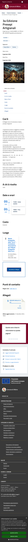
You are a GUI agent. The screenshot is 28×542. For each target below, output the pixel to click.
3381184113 (13, 288)
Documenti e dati (7, 418)
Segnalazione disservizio (9, 505)
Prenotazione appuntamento (10, 503)
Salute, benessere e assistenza (14, 452)
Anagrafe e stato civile (9, 426)
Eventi (19, 13)
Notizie (5, 463)
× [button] (26, 518)
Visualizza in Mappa (14, 269)
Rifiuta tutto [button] (14, 536)
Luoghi (5, 475)
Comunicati (6, 466)
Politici (5, 413)
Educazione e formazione (12, 445)
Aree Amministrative (8, 406)
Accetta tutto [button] (14, 533)
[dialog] (14, 529)
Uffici (4, 409)
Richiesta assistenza (8, 510)
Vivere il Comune (11, 13)
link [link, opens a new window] (7, 529)
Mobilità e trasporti (8, 437)
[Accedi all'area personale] (22, 2)
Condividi (6, 38)
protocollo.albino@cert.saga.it (11, 494)
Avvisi (4, 468)
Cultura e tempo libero (9, 428)
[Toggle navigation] (3, 6)
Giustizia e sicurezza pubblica (13, 447)
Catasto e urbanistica (8, 435)
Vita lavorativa (7, 430)
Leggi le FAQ (6, 508)
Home (3, 13)
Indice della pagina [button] (9, 88)
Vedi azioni (6, 41)
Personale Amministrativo (10, 416)
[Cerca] (25, 6)
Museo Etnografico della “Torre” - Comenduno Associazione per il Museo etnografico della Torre (12, 245)
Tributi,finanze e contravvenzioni (14, 449)
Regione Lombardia (7, 2)
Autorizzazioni (9, 454)
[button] (14, 539)
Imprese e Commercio (8, 433)
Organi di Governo (8, 404)
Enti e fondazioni (7, 411)
